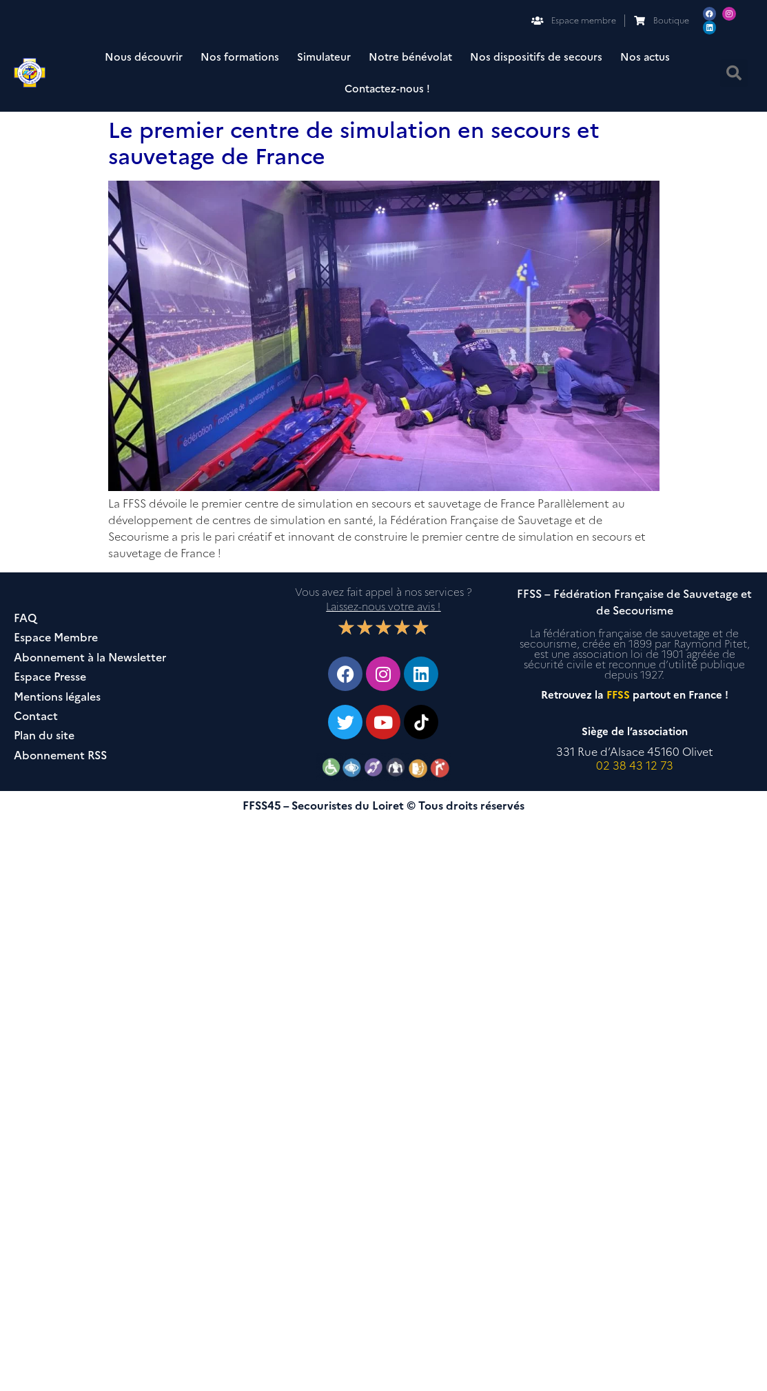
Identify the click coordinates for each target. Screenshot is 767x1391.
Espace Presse (50, 676)
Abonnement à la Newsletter (90, 657)
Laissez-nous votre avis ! (383, 607)
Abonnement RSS (60, 755)
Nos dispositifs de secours (536, 57)
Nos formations (240, 57)
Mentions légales (57, 696)
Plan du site (44, 735)
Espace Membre (56, 637)
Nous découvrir (144, 57)
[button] (734, 73)
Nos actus (645, 57)
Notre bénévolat (410, 57)
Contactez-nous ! (387, 89)
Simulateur (324, 57)
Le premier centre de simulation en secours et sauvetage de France (354, 143)
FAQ (25, 618)
